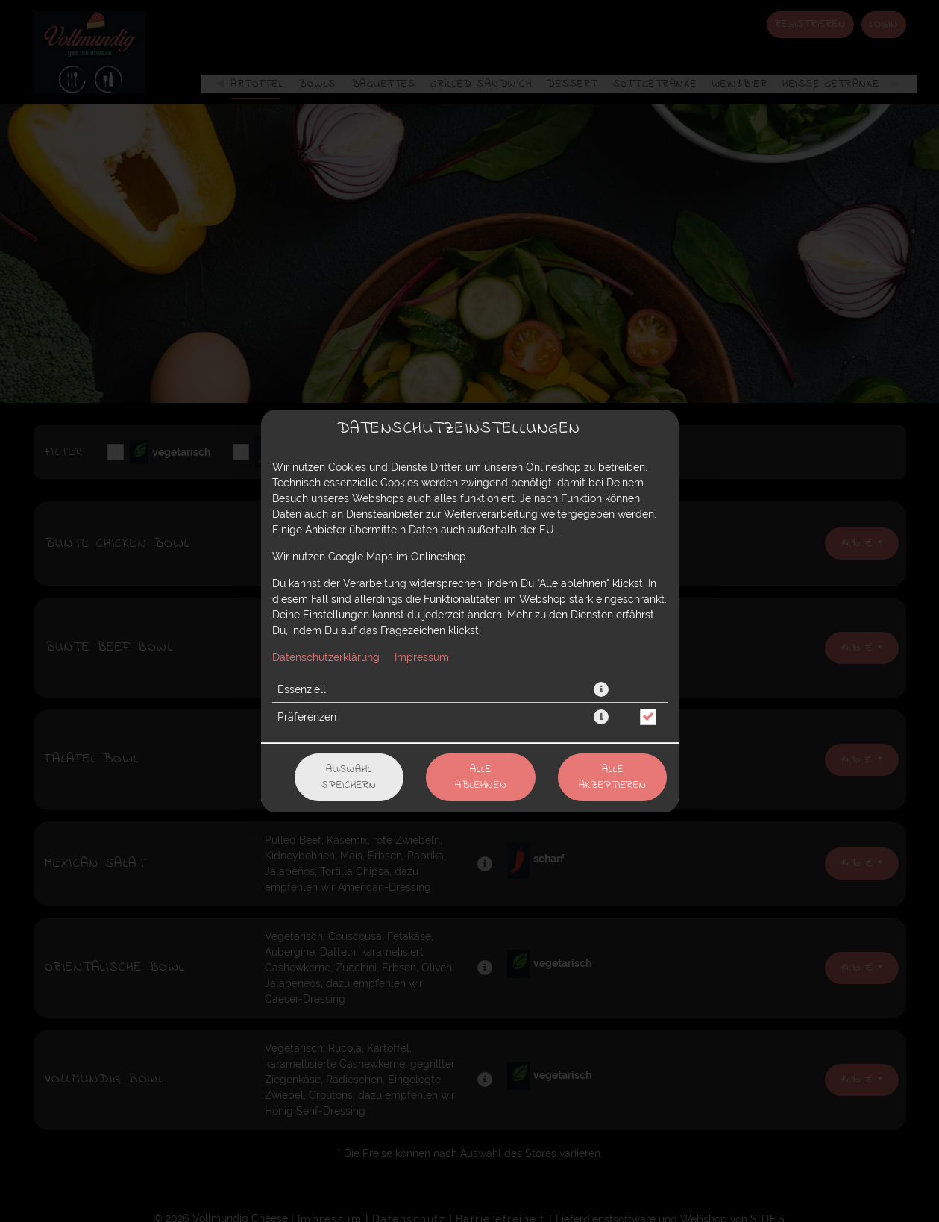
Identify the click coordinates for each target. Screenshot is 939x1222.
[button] (601, 689)
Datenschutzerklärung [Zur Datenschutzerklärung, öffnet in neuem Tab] (326, 657)
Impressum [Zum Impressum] (422, 657)
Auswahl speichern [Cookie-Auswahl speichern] (349, 777)
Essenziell (301, 689)
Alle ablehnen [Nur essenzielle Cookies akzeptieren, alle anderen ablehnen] (481, 777)
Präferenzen (306, 717)
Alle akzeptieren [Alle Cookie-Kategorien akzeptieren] (613, 777)
